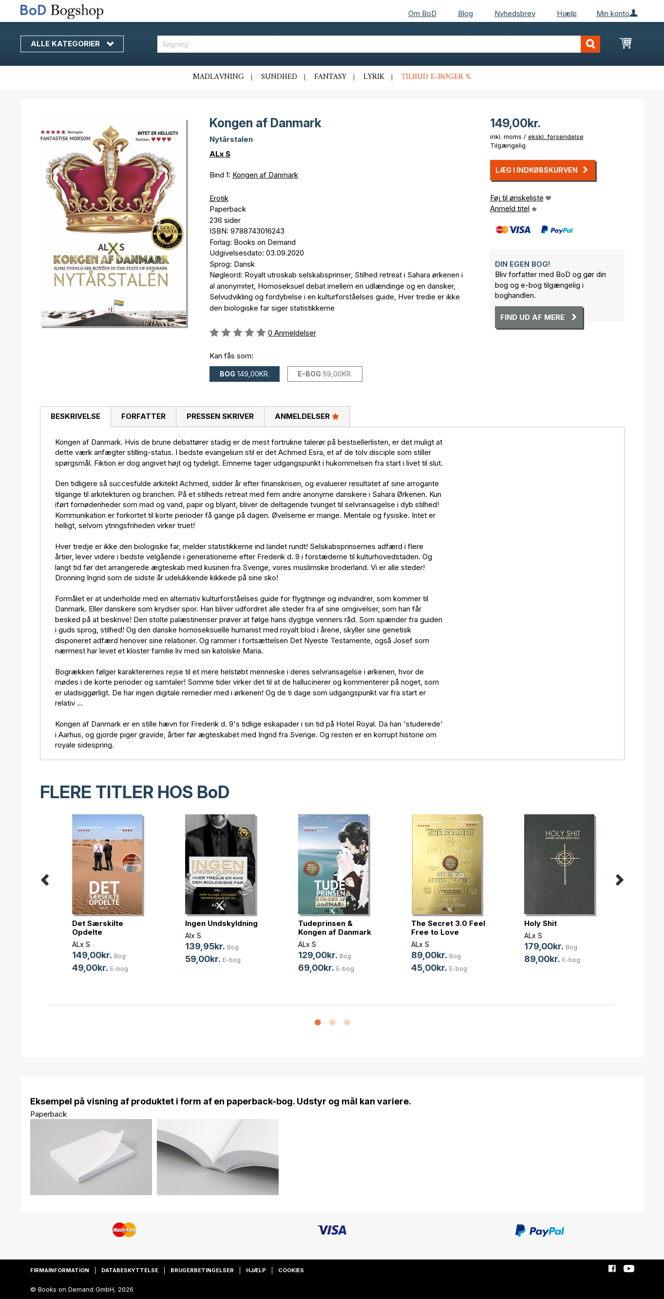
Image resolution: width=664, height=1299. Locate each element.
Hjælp (567, 13)
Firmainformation (59, 1270)
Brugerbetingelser (202, 1270)
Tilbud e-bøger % (436, 77)
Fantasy (330, 77)
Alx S (193, 935)
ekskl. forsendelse (556, 136)
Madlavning (218, 77)
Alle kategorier (72, 43)
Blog (465, 13)
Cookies (291, 1270)
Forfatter (143, 416)
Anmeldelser (307, 416)
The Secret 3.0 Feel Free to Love (448, 928)
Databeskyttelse (129, 1270)
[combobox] (378, 44)
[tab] (75, 417)
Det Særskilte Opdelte (97, 928)
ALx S (219, 153)
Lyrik (373, 77)
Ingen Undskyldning (221, 923)
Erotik (218, 198)
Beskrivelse (75, 416)
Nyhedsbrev (514, 13)
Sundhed (279, 77)
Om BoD (422, 13)
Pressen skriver (220, 416)
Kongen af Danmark (265, 174)
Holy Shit (540, 923)
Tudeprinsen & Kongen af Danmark (334, 928)
